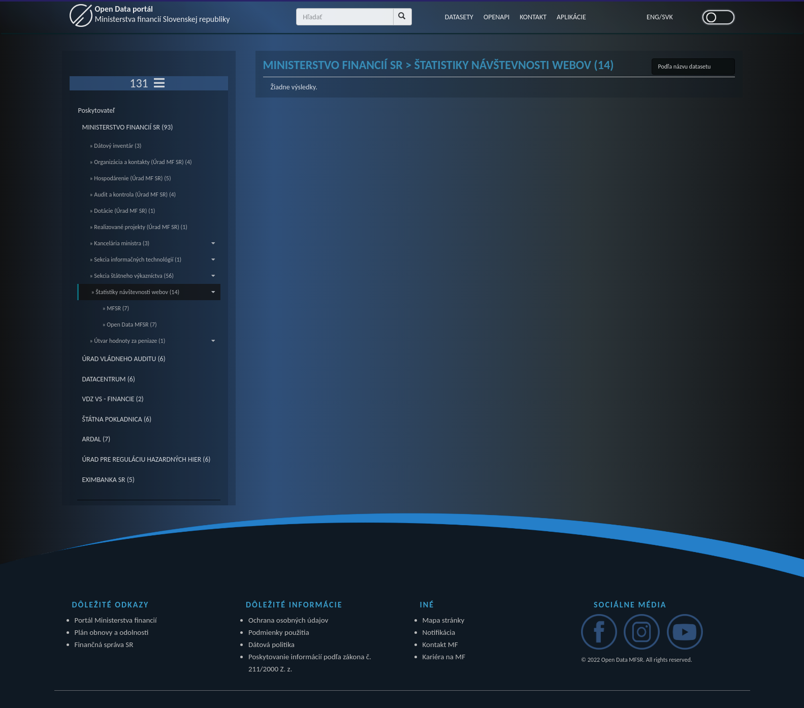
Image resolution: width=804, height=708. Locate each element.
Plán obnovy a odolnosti (112, 632)
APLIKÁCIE (571, 17)
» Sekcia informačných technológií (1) (153, 259)
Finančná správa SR (104, 644)
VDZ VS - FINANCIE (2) (113, 399)
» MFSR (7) (116, 308)
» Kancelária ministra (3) (153, 243)
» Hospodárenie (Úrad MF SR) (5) (130, 178)
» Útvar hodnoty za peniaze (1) (153, 340)
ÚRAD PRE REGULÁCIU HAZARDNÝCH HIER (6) (146, 459)
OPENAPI (496, 17)
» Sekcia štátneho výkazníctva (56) (153, 275)
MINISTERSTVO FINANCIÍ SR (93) (127, 127)
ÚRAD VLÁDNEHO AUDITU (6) (124, 359)
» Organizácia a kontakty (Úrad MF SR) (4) (141, 162)
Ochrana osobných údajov (288, 620)
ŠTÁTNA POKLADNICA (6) (117, 419)
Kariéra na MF (444, 656)
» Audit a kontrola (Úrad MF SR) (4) (133, 194)
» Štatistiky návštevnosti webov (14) (153, 292)
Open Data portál (162, 14)
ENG (653, 17)
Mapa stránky (444, 620)
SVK (667, 17)
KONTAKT (533, 17)
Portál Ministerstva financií (116, 620)
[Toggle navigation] (159, 83)
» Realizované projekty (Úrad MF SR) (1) (138, 227)
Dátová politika (271, 644)
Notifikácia (439, 632)
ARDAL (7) (96, 439)
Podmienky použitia (278, 632)
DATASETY (459, 17)
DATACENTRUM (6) (108, 379)
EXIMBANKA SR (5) (108, 479)
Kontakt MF (440, 644)
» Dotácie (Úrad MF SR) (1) (122, 210)
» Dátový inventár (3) (116, 145)
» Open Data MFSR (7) (130, 324)
